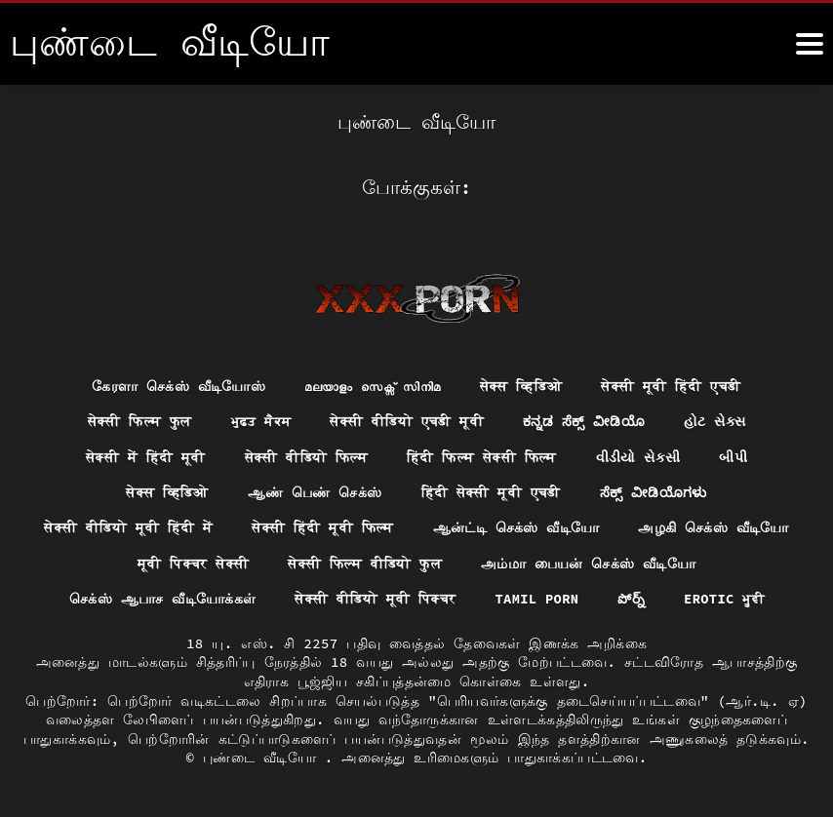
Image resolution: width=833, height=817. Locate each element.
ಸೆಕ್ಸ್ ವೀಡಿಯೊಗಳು (653, 491)
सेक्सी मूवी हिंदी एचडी (671, 383)
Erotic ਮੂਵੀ (725, 598)
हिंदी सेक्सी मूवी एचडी (490, 491)
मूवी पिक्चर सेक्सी (193, 562)
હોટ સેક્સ (716, 419)
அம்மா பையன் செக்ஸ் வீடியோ (588, 562)
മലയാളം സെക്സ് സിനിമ (372, 383)
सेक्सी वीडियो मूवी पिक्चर (374, 598)
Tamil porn (537, 598)
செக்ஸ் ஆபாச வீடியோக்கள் (161, 598)
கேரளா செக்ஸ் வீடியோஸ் (178, 383)
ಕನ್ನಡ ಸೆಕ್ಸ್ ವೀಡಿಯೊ (584, 419)
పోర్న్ (632, 598)
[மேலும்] (809, 44)
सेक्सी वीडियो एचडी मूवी (407, 419)
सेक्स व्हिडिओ (521, 383)
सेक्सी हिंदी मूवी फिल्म (323, 526)
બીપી (734, 455)
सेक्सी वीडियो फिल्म (306, 455)
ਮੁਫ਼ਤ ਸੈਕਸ (260, 419)
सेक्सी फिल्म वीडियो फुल (365, 562)
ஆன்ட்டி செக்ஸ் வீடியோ (516, 526)
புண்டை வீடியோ (264, 757)
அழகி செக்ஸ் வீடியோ (714, 526)
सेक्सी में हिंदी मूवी (145, 455)
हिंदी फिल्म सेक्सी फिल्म (482, 455)
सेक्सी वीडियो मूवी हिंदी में (128, 526)
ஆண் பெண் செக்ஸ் (314, 491)
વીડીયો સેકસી (638, 455)
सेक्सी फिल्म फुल (139, 419)
